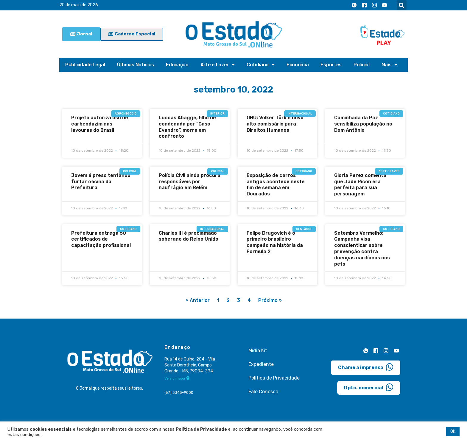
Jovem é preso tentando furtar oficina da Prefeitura (100, 182)
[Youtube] (384, 5)
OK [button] (452, 431)
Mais (390, 64)
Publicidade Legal (85, 65)
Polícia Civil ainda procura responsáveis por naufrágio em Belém (189, 182)
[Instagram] (374, 5)
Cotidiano (261, 64)
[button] (402, 5)
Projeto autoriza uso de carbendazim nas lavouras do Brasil (99, 124)
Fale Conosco (263, 391)
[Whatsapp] (354, 5)
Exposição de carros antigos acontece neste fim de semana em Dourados (276, 185)
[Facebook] (364, 5)
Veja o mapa (177, 379)
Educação (177, 65)
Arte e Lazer (217, 64)
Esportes (331, 65)
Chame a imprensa (365, 367)
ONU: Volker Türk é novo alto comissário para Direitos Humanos (275, 124)
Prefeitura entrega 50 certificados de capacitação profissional (101, 239)
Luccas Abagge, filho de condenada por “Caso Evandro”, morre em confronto (187, 127)
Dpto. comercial (368, 387)
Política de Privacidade (274, 378)
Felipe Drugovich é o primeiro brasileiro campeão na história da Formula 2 (275, 242)
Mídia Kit (257, 350)
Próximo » (270, 300)
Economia (298, 65)
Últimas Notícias (135, 65)
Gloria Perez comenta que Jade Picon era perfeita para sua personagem (360, 185)
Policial (362, 65)
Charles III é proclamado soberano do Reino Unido (188, 236)
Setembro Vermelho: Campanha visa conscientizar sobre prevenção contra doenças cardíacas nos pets (362, 248)
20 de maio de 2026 (78, 5)
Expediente (261, 364)
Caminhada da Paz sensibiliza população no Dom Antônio (363, 124)
